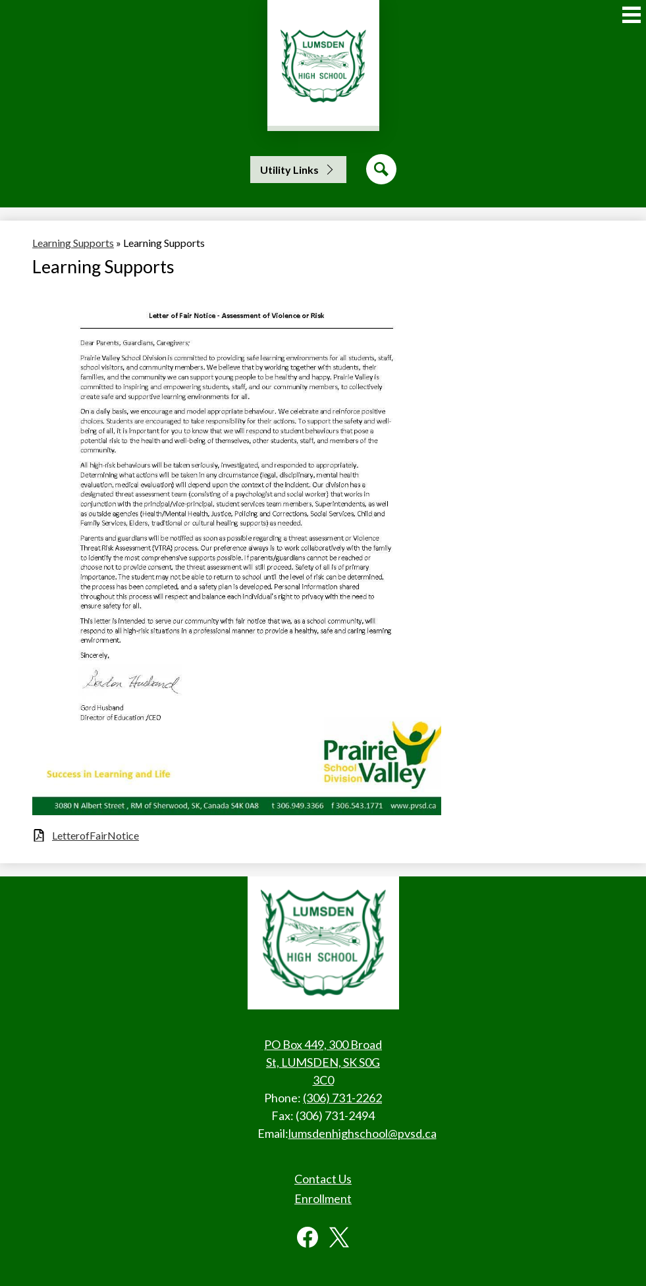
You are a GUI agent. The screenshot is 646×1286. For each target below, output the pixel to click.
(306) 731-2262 (342, 1097)
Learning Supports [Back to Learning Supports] (73, 242)
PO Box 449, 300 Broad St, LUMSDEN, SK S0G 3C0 (323, 1062)
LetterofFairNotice (95, 835)
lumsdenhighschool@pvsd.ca (362, 1133)
